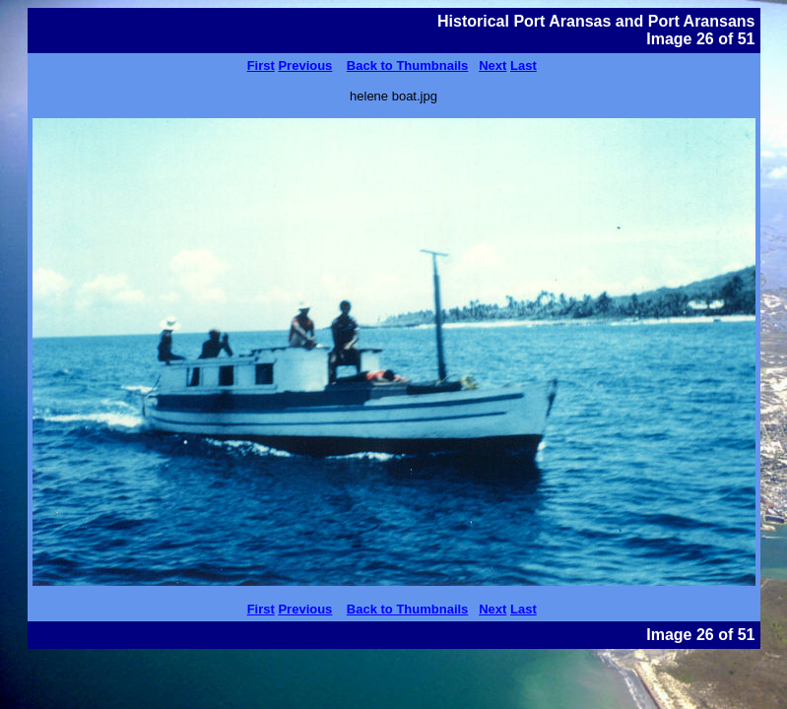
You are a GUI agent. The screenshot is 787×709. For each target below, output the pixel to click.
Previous (305, 65)
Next (492, 65)
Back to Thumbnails (408, 65)
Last (523, 65)
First (261, 65)
